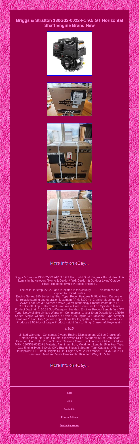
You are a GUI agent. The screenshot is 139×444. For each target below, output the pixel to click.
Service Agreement (69, 425)
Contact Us (69, 409)
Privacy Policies (69, 417)
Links (69, 401)
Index (69, 393)
